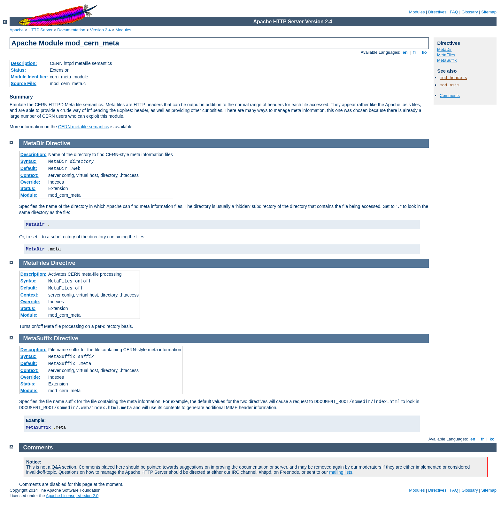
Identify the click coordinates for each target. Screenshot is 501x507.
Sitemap (489, 12)
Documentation (71, 30)
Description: (24, 63)
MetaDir (444, 49)
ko (424, 52)
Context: (29, 175)
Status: (18, 70)
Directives (437, 12)
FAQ (454, 12)
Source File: (23, 83)
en (405, 52)
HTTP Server (40, 30)
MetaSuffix (447, 60)
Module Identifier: (29, 76)
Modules (417, 12)
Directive (58, 143)
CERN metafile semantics (83, 126)
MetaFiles (446, 54)
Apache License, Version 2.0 (72, 495)
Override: (30, 182)
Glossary (469, 12)
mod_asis (449, 85)
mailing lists (340, 472)
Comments (450, 95)
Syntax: (28, 161)
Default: (28, 168)
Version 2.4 (100, 30)
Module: (29, 195)
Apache (17, 30)
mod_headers (453, 77)
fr (415, 52)
